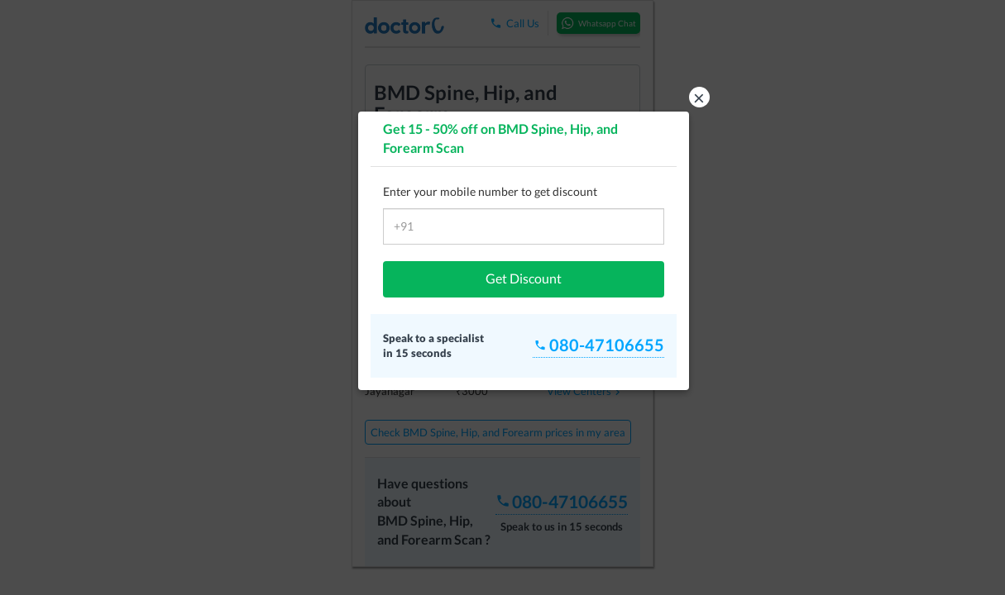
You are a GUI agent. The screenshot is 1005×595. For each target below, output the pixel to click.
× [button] (699, 97)
